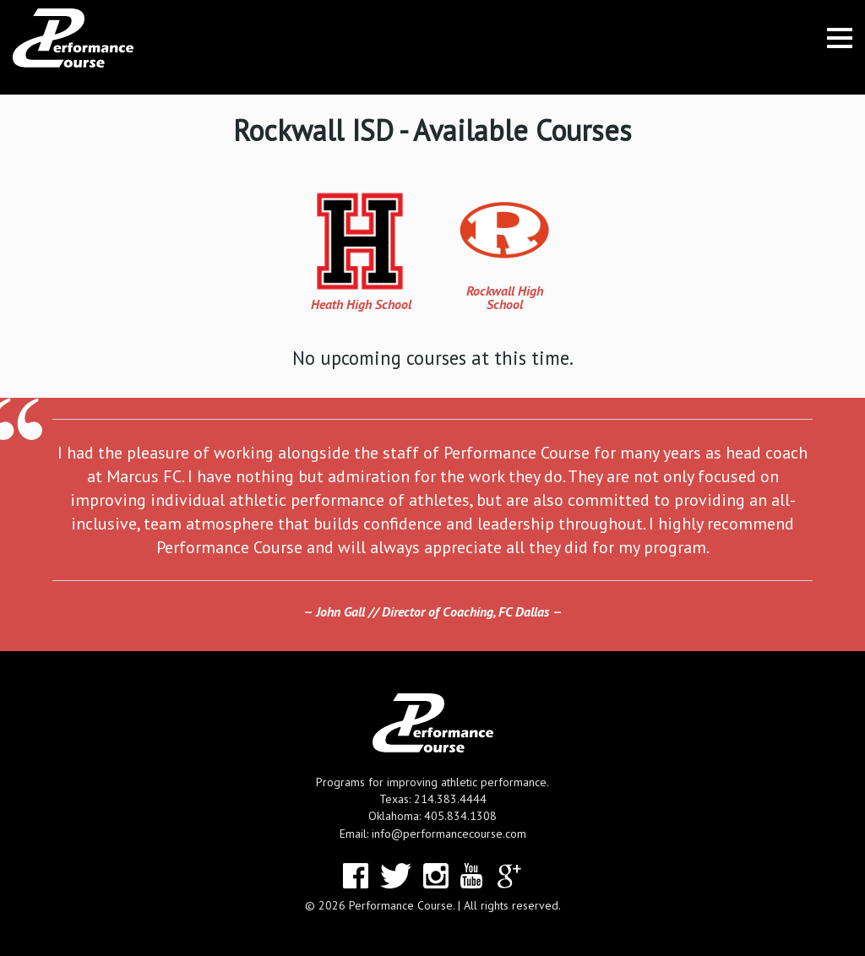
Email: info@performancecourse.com (433, 833)
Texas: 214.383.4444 (433, 799)
